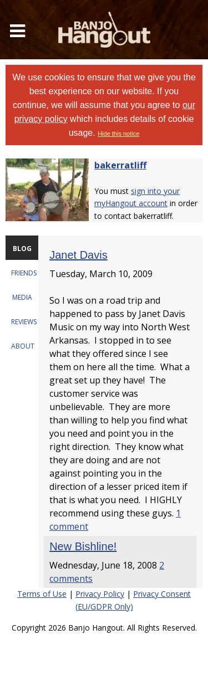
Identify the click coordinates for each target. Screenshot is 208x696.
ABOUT (22, 346)
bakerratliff (120, 165)
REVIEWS (24, 321)
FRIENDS (24, 273)
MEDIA (22, 297)
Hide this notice (118, 133)
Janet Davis (78, 255)
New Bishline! (82, 546)
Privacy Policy (99, 593)
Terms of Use (42, 593)
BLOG (22, 248)
